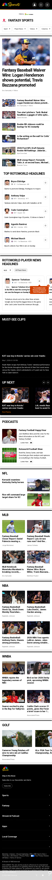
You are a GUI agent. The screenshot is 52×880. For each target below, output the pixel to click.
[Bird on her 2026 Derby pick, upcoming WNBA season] (38, 667)
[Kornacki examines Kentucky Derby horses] (38, 484)
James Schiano (32, 545)
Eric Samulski (7, 90)
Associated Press (33, 715)
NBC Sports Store (40, 854)
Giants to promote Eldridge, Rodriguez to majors (22, 189)
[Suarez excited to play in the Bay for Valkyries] (13, 696)
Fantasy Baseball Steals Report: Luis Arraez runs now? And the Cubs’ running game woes (38, 539)
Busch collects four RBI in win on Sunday (19, 246)
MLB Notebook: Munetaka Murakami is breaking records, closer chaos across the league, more (13, 569)
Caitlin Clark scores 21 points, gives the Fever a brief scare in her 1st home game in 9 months (38, 709)
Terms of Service (15, 858)
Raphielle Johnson (8, 616)
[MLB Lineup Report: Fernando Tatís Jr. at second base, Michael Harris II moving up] (9, 162)
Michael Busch (18, 238)
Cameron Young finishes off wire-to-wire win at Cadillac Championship (15, 753)
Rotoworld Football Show (31, 449)
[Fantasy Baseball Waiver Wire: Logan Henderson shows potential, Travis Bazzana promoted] (26, 51)
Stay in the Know (8, 776)
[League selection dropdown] (7, 270)
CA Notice (5, 858)
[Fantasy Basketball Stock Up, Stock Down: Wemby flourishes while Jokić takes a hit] (13, 597)
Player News (20, 29)
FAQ (31, 854)
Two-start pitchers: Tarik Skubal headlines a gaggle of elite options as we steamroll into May (33, 113)
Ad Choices (14, 856)
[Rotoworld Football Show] (9, 455)
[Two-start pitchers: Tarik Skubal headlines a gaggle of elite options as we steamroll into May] (9, 115)
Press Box (6, 856)
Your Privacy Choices (42, 856)
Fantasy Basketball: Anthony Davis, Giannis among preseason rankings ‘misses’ (13, 640)
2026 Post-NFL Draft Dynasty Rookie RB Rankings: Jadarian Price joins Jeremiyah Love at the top (32, 149)
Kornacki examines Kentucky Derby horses (13, 481)
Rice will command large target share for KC (13, 495)
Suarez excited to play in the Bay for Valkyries (13, 707)
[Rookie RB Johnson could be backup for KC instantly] (9, 127)
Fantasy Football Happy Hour (32, 430)
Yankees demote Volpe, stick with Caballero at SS (23, 203)
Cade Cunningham (19, 210)
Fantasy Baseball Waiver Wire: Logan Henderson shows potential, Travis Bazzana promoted (23, 78)
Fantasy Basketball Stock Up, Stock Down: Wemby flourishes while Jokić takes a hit (13, 609)
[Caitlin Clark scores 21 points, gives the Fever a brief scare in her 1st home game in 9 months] (38, 696)
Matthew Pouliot (32, 576)
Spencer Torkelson (21, 279)
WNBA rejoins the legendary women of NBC (12, 680)
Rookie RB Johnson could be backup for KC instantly (30, 125)
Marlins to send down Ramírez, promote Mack (21, 232)
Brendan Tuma (22, 165)
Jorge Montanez (8, 545)
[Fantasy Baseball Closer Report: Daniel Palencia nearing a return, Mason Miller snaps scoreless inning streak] (13, 526)
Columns (46, 29)
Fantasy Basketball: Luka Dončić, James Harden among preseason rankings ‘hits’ (36, 609)
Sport (7, 29)
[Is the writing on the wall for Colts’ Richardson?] (9, 138)
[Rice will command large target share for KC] (38, 499)
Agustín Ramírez (19, 224)
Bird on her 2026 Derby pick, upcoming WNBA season (38, 680)
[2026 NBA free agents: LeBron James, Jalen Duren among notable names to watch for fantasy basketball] (38, 627)
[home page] (11, 4)
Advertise (5, 854)
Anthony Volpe (18, 195)
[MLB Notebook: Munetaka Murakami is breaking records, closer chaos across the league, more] (13, 557)
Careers (12, 854)
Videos (33, 29)
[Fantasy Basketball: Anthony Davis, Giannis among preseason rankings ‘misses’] (13, 627)
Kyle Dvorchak (22, 153)
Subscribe (7, 786)
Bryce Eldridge (18, 181)
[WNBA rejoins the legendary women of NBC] (13, 667)
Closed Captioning (22, 854)
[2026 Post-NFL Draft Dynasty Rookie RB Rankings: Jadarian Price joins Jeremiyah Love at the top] (9, 150)
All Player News (20, 270)
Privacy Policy (24, 856)
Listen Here (26, 442)
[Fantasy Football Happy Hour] (9, 436)
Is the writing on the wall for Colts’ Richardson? (33, 137)
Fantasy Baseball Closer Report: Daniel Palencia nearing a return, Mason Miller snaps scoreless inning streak (13, 539)
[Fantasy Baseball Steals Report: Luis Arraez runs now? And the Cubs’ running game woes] (38, 526)
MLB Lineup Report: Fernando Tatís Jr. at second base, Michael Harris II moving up (32, 161)
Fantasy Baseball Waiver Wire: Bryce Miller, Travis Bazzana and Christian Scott (37, 569)
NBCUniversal (15, 862)
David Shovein (22, 117)
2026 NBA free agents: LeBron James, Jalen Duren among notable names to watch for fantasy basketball (38, 640)
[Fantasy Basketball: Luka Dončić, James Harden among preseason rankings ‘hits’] (38, 597)
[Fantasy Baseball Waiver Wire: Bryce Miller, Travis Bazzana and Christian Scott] (38, 557)
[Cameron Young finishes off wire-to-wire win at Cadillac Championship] (17, 738)
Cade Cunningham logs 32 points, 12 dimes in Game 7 (24, 217)
